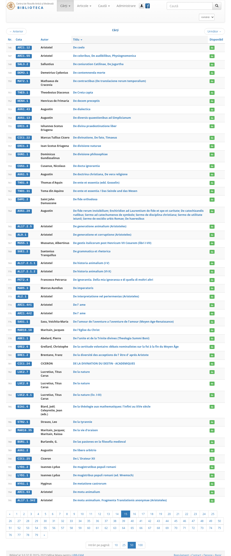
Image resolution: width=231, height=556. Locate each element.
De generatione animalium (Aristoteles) (99, 225)
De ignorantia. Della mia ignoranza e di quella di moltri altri (113, 278)
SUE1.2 (23, 250)
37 (106, 517)
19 (160, 510)
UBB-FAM (78, 552)
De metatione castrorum (89, 481)
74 (210, 524)
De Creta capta (83, 92)
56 (53, 524)
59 (80, 524)
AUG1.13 (24, 117)
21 (178, 510)
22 (186, 510)
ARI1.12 (24, 48)
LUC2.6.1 (25, 392)
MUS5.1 (23, 242)
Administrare (126, 6)
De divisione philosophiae (90, 153)
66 (141, 524)
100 (140, 542)
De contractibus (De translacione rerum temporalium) (109, 80)
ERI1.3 (23, 145)
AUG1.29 (24, 210)
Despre (208, 552)
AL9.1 (22, 233)
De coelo (79, 47)
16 (134, 510)
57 (62, 524)
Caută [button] (104, 6)
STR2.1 (23, 419)
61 (97, 524)
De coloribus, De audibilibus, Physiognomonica (104, 56)
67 (149, 524)
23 (195, 510)
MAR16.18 (25, 328)
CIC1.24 (24, 361)
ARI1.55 (24, 56)
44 (167, 517)
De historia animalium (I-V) (91, 261)
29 (36, 517)
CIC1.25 (24, 456)
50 (219, 517)
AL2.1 (22, 295)
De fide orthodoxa (85, 198)
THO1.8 (23, 182)
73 (201, 524)
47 (193, 517)
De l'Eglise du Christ (86, 328)
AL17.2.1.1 (26, 262)
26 (10, 517)
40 (132, 517)
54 (36, 524)
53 (27, 524)
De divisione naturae (87, 145)
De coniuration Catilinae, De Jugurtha (98, 64)
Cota (19, 39)
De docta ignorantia (86, 165)
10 (82, 510)
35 (88, 517)
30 (45, 517)
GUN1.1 (23, 154)
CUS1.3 (23, 165)
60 (88, 524)
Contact (196, 552)
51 (10, 524)
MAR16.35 (25, 428)
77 (19, 531)
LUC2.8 (23, 381)
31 (53, 517)
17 (143, 510)
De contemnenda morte (89, 72)
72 (193, 524)
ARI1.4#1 (25, 303)
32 (62, 517)
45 (176, 517)
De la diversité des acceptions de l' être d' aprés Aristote (110, 353)
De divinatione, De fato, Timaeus (95, 137)
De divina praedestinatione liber (95, 125)
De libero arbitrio (84, 447)
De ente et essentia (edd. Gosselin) (96, 181)
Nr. (10, 39)
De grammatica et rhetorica (92, 250)
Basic (218, 552)
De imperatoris (83, 286)
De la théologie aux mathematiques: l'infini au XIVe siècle (111, 404)
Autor (45, 39)
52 (19, 524)
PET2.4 (23, 278)
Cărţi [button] (65, 6)
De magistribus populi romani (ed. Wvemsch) (103, 472)
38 (114, 517)
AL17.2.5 (25, 225)
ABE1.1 (23, 336)
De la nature (81, 369)
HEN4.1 (23, 100)
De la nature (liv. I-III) (87, 392)
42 (149, 517)
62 (106, 524)
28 (27, 517)
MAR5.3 (23, 287)
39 (123, 517)
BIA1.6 (23, 404)
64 (123, 524)
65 (132, 524)
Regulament (181, 552)
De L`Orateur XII (84, 456)
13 (108, 510)
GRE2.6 (23, 344)
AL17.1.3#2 (26, 497)
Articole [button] (84, 6)
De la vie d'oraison (85, 427)
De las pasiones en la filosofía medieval (99, 439)
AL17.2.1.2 (26, 270)
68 (158, 524)
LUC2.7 (23, 369)
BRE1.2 (23, 353)
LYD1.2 (23, 464)
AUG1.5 (23, 173)
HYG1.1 (23, 481)
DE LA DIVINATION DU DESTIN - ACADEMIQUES (104, 361)
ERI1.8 (23, 125)
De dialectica (81, 109)
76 (10, 531)
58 (71, 524)
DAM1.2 (23, 198)
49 (210, 517)
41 (141, 517)
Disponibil (216, 39)
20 (169, 510)
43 (158, 517)
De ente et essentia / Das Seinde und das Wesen (105, 190)
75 (219, 524)
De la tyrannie (82, 419)
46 (184, 517)
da (212, 47)
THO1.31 (24, 190)
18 (151, 510)
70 (176, 524)
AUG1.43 (24, 109)
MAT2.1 (23, 81)
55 (45, 524)
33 (71, 517)
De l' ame (79, 303)
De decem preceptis (86, 100)
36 (97, 517)
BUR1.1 (23, 439)
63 (114, 524)
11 (90, 510)
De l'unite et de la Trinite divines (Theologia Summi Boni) (111, 336)
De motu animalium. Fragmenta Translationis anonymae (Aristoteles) (120, 497)
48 (201, 517)
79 (36, 531)
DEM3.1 (23, 72)
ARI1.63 (24, 489)
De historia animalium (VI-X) (92, 270)
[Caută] (216, 6)
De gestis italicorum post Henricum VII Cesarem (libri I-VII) (112, 242)
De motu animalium (86, 489)
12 (99, 510)
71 (184, 524)
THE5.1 (23, 92)
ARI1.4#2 (25, 311)
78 (27, 531)
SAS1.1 (23, 320)
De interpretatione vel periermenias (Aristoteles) (106, 294)
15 (125, 510)
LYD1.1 (23, 472)
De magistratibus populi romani (94, 464)
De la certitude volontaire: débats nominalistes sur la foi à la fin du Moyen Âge (126, 344)
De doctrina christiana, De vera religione (100, 173)
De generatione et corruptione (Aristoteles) (102, 233)
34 (80, 517)
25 (212, 510)
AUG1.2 (23, 448)
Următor (215, 31)
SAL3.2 (23, 64)
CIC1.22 (24, 137)
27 (19, 517)
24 (204, 510)
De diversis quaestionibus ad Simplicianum (102, 117)
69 (167, 524)
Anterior (16, 31)
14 (117, 510)
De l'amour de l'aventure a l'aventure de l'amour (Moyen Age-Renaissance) (123, 319)
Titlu (77, 39)
